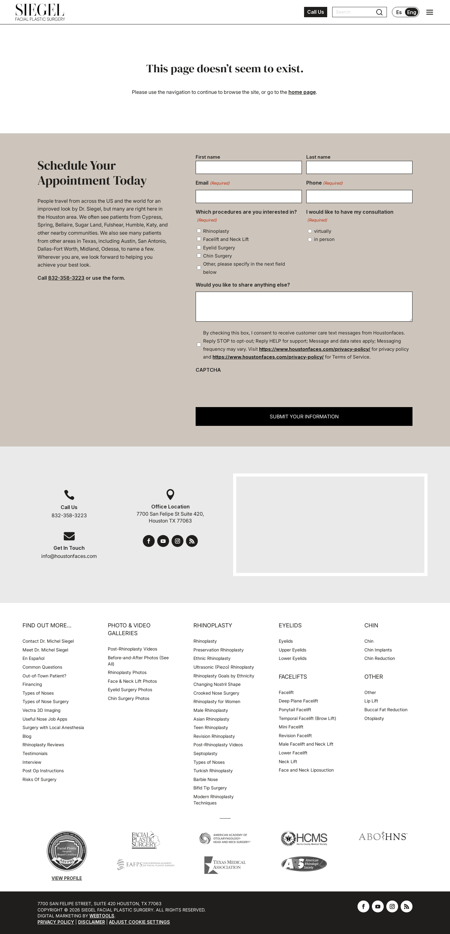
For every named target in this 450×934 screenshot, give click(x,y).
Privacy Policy (56, 922)
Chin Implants (378, 649)
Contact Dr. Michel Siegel (48, 641)
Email (212, 183)
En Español (33, 658)
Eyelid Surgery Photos (130, 689)
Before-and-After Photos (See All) (138, 660)
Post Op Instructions (43, 770)
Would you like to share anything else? (243, 285)
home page (302, 92)
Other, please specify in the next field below (244, 268)
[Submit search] (379, 12)
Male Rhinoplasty (210, 710)
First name (208, 157)
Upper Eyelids (292, 649)
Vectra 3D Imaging (41, 710)
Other (370, 692)
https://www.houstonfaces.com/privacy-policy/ (314, 349)
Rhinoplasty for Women (216, 701)
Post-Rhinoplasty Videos (133, 648)
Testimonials (35, 753)
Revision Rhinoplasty (214, 736)
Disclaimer (91, 922)
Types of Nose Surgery (45, 701)
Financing (32, 684)
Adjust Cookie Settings (139, 922)
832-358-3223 (66, 278)
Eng (411, 12)
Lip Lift (371, 700)
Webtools (101, 915)
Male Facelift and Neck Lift (306, 744)
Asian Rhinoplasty (211, 719)
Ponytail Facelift (295, 709)
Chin (368, 641)
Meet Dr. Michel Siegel (45, 649)
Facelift (286, 692)
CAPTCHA (208, 370)
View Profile (67, 878)
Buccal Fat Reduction (386, 709)
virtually (322, 231)
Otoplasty (374, 718)
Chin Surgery (217, 256)
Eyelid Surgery (219, 248)
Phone (324, 183)
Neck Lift (288, 761)
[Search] (356, 11)
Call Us (315, 12)
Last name (318, 157)
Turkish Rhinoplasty (213, 770)
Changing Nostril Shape (217, 684)
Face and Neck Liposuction (306, 770)
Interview (31, 762)
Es (399, 12)
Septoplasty (205, 753)
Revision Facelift (295, 735)
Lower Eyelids (293, 658)
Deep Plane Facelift (298, 700)
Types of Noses (38, 693)
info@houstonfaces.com (69, 556)
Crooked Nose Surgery (216, 693)
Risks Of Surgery (39, 779)
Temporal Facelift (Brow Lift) (307, 718)
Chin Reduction (379, 658)
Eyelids (286, 641)
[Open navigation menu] (429, 12)
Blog (26, 736)
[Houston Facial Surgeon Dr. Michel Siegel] (40, 12)
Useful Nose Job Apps (44, 719)
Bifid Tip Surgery (210, 787)
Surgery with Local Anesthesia (53, 727)
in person (324, 239)
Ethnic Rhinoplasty (212, 658)
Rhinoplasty (216, 231)
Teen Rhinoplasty (210, 727)
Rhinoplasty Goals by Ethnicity (223, 675)
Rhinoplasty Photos (127, 672)
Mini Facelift (291, 726)
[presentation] (243, 388)
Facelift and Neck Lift (226, 239)
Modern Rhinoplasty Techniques (213, 799)
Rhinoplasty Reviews (43, 744)
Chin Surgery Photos (128, 698)
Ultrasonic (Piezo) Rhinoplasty (223, 667)
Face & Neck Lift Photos (132, 681)
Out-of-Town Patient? (44, 675)
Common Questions (42, 667)
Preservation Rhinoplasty (218, 649)
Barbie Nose (205, 779)
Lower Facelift (293, 752)
